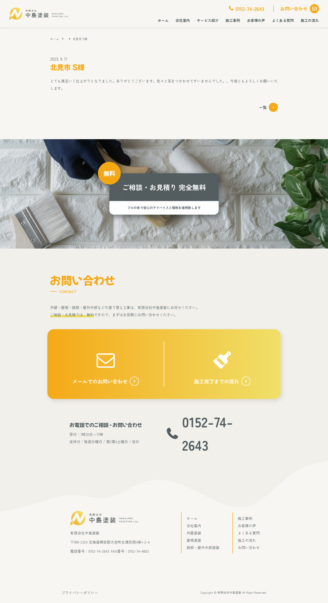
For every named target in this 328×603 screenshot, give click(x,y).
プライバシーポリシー (80, 592)
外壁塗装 (194, 533)
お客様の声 (256, 20)
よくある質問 (283, 20)
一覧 (262, 107)
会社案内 (182, 20)
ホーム (163, 20)
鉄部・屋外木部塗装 (203, 547)
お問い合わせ (294, 8)
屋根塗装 (194, 540)
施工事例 (233, 20)
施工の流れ (310, 20)
